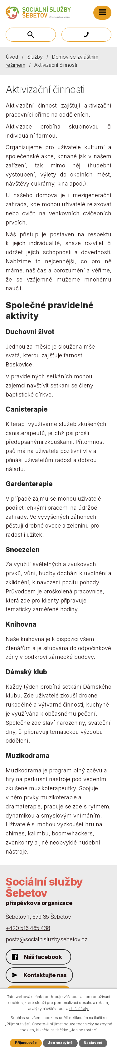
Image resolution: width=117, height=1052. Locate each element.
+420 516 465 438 (28, 928)
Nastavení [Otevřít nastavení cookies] (93, 1043)
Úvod (12, 57)
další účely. (79, 1008)
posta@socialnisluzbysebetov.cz (46, 939)
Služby (35, 57)
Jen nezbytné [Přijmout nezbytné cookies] (60, 1043)
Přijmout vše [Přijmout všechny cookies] (26, 1043)
